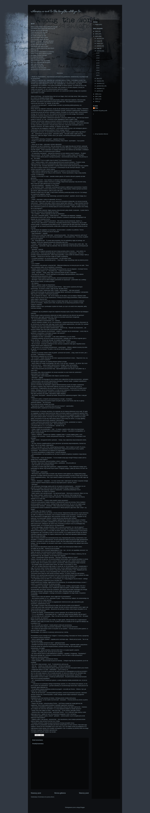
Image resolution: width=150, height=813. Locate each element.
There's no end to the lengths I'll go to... (56, 11)
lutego (98, 41)
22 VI (97, 65)
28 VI (97, 75)
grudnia (99, 91)
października (100, 86)
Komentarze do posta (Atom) (46, 797)
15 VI (97, 58)
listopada (99, 88)
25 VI (97, 70)
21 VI (97, 63)
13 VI (97, 55)
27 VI (97, 73)
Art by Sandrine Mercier (101, 134)
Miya (96, 108)
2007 (96, 96)
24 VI (97, 68)
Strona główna (60, 793)
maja (98, 48)
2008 (96, 99)
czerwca (99, 51)
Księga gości (98, 24)
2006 (96, 94)
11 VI (97, 53)
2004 (96, 34)
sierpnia (99, 81)
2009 (96, 101)
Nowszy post (36, 793)
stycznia (99, 38)
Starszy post (84, 793)
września (99, 83)
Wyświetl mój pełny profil (100, 110)
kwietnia (99, 46)
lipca (98, 78)
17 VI (97, 60)
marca (99, 43)
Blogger (82, 807)
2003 (96, 31)
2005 (96, 36)
